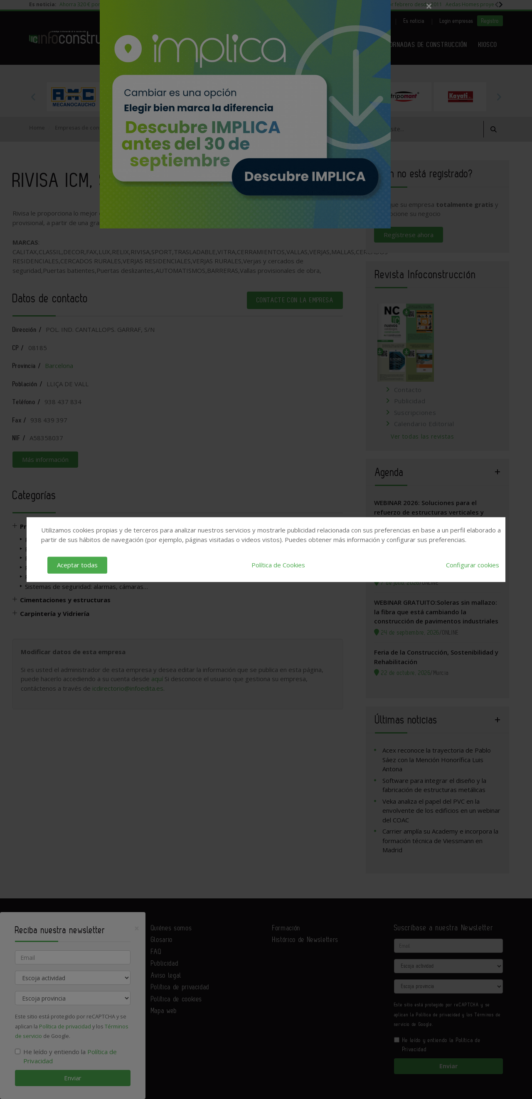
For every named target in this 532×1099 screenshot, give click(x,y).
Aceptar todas (77, 565)
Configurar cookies (472, 565)
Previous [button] (33, 97)
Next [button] (499, 97)
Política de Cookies (278, 565)
